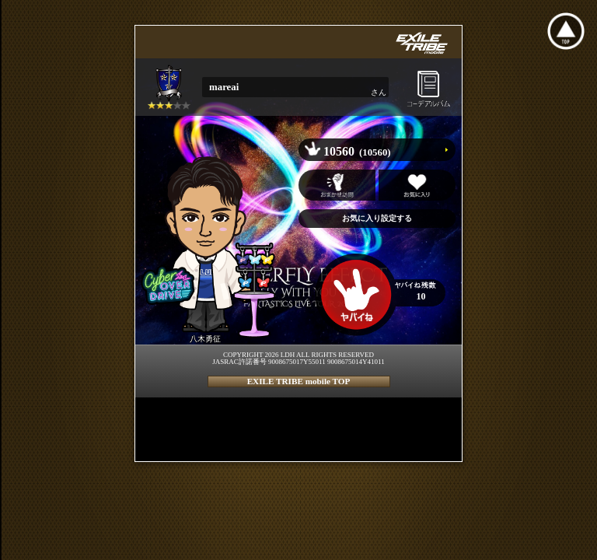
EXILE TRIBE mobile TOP (299, 381)
